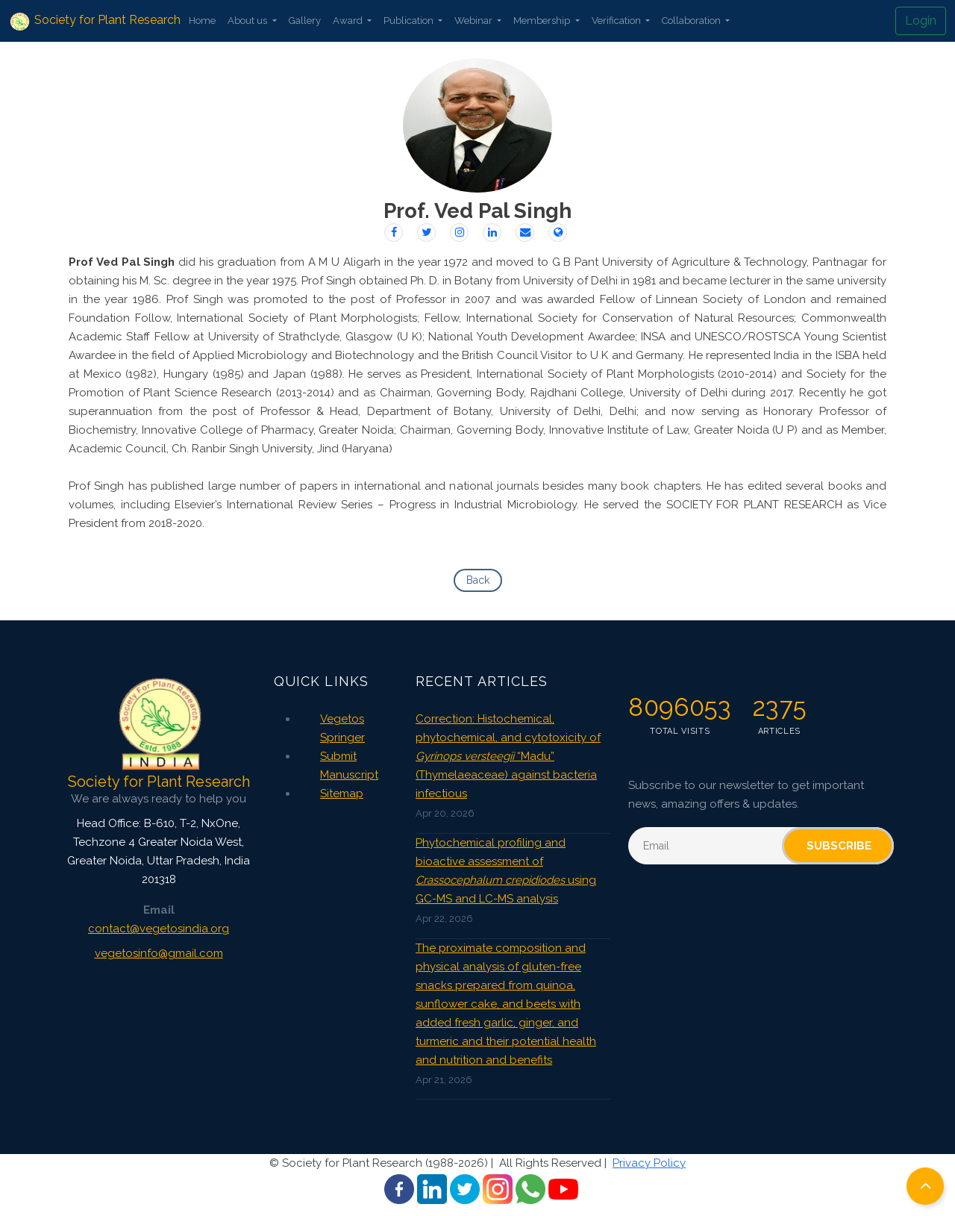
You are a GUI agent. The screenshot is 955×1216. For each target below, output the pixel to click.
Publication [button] (409, 20)
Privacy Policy (649, 1163)
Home (202, 20)
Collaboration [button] (692, 20)
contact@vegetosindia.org (158, 928)
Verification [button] (617, 20)
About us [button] (248, 20)
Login (920, 20)
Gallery (305, 20)
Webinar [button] (474, 20)
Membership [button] (542, 20)
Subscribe (839, 845)
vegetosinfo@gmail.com (159, 953)
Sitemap (341, 793)
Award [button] (349, 20)
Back (477, 580)
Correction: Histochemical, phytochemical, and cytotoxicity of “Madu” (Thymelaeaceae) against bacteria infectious (508, 756)
